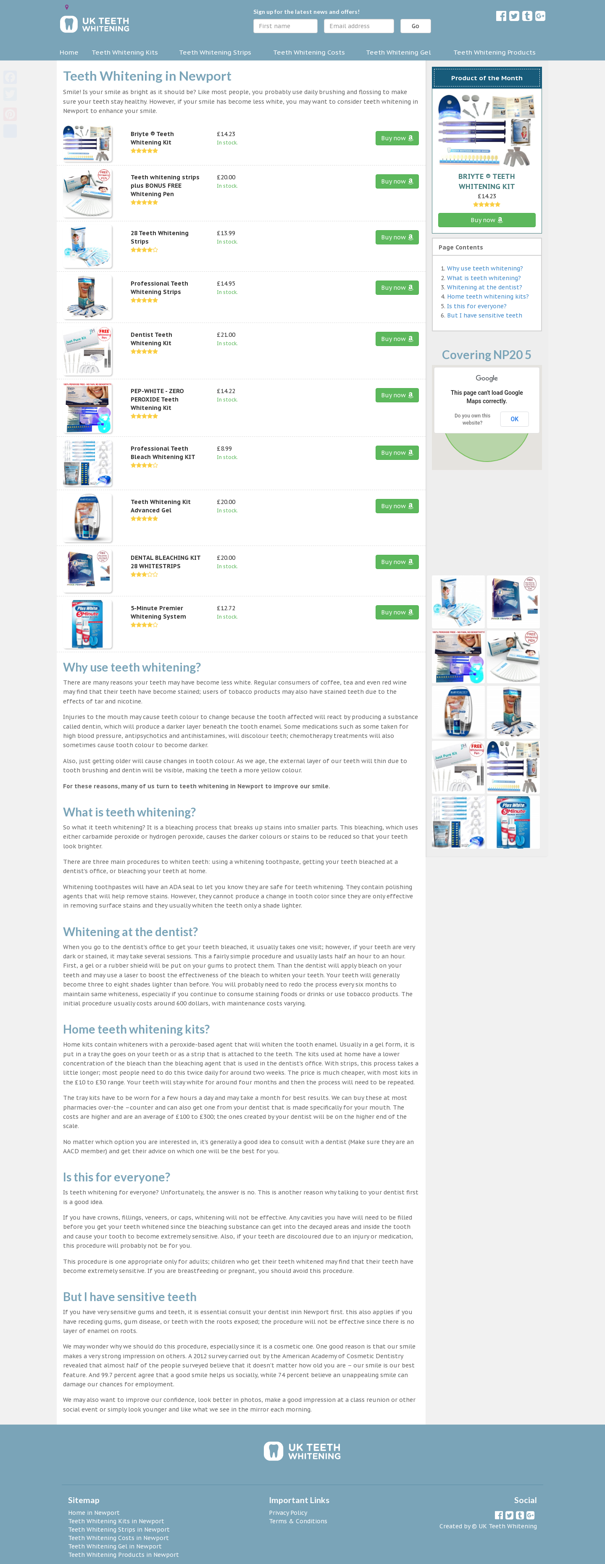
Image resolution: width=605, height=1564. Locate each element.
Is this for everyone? (477, 306)
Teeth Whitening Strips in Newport (119, 1529)
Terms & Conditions (298, 1521)
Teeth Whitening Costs (309, 52)
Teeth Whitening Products (494, 52)
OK (515, 419)
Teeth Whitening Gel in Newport (115, 1546)
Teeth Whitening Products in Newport (123, 1555)
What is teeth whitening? (484, 278)
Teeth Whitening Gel (398, 52)
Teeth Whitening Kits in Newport (116, 1521)
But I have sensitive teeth (484, 315)
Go (415, 26)
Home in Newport (94, 1513)
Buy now (397, 138)
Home (69, 52)
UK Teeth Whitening (508, 1526)
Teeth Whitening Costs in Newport (118, 1538)
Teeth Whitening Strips (215, 52)
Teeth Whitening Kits (125, 52)
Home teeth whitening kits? (488, 296)
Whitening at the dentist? (484, 287)
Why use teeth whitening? (485, 268)
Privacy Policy (288, 1513)
